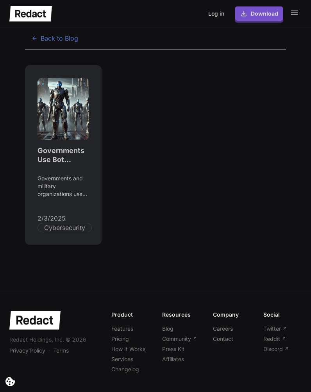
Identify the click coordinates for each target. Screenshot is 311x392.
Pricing (120, 338)
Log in (216, 13)
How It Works (128, 349)
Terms (61, 350)
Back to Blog (54, 38)
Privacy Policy (27, 350)
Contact (223, 338)
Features (122, 328)
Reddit (274, 338)
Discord (276, 349)
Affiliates (173, 359)
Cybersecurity (64, 228)
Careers (223, 328)
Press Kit (173, 349)
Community (179, 338)
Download (259, 14)
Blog (167, 328)
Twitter (275, 328)
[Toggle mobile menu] (295, 13)
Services (122, 359)
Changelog (125, 369)
